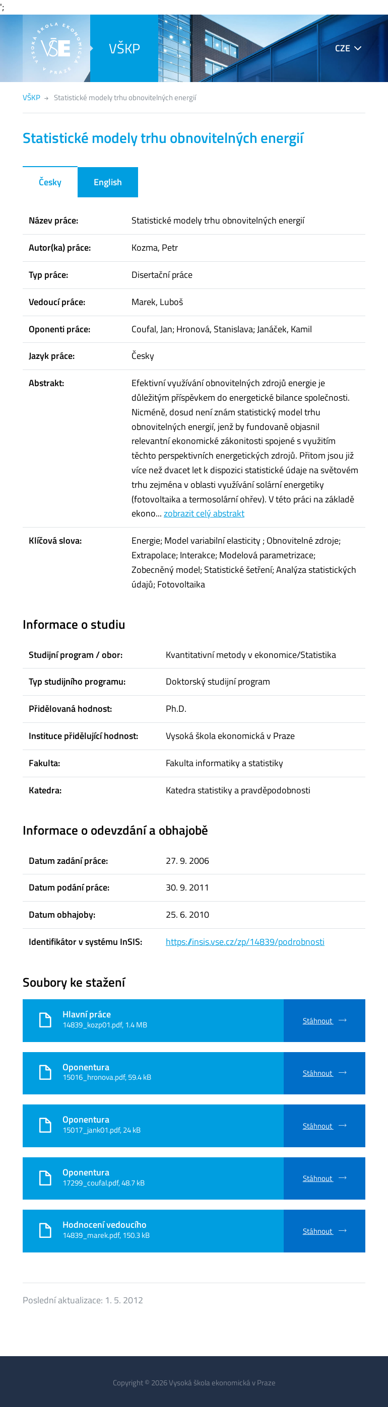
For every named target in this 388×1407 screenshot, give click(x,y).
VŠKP (124, 48)
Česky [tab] (50, 182)
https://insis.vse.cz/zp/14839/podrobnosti (245, 941)
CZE (342, 48)
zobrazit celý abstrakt (204, 513)
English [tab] (108, 182)
